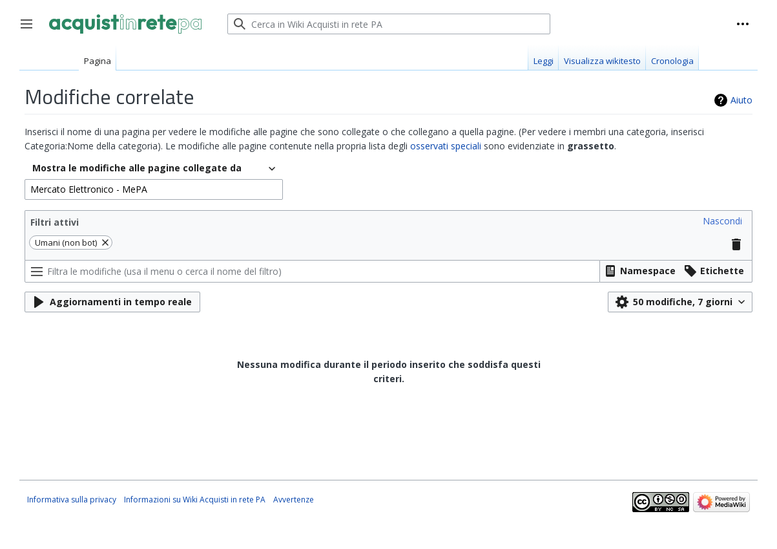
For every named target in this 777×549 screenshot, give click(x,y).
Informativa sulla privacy (71, 499)
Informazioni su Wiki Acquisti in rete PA (194, 499)
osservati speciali (445, 146)
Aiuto (741, 100)
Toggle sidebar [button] (30, 30)
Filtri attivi (54, 222)
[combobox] (154, 168)
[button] (722, 221)
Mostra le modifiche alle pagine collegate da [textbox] (137, 168)
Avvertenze (293, 499)
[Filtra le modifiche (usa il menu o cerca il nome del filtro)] (312, 271)
